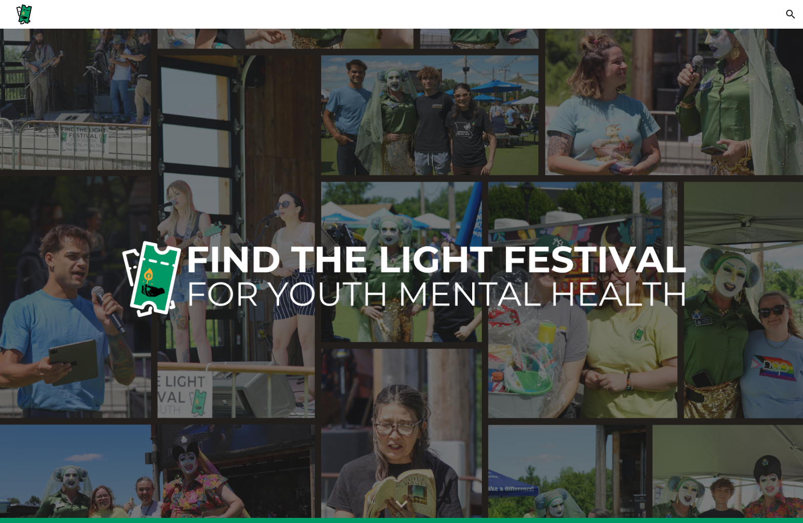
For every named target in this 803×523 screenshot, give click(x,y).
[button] (790, 14)
